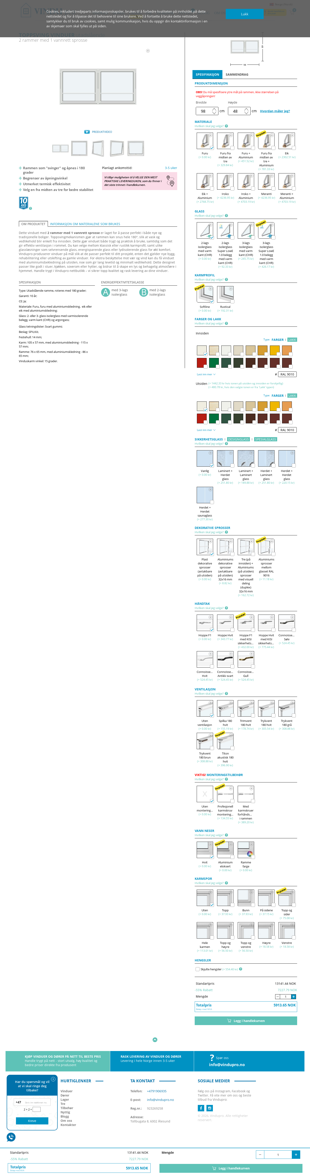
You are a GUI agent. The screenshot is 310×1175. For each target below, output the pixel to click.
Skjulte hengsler (209, 969)
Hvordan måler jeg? (275, 111)
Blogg (65, 1102)
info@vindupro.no (227, 1050)
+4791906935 (157, 1077)
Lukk (244, 14)
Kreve (32, 1121)
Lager (65, 1086)
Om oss (66, 1107)
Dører (65, 1081)
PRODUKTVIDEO (102, 132)
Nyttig (65, 1098)
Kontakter (68, 1111)
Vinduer (67, 1077)
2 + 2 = (28, 1109)
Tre (63, 1090)
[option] (98, 87)
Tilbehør (67, 1094)
